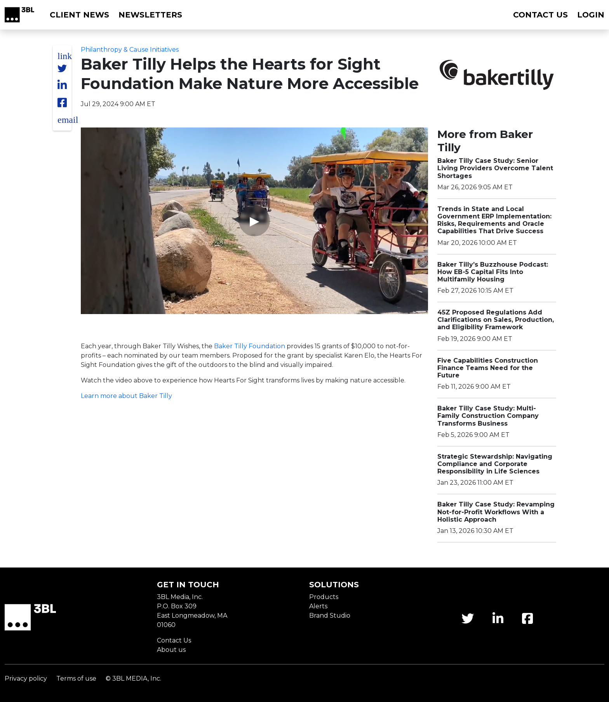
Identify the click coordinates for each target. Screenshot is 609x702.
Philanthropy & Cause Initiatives (130, 49)
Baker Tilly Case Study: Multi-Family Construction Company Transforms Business (488, 416)
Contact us (540, 14)
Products (323, 597)
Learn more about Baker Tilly (126, 396)
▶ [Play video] (254, 220)
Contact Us (174, 640)
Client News (79, 14)
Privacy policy (26, 678)
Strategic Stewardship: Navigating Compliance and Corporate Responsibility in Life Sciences (494, 464)
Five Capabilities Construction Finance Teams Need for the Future (487, 368)
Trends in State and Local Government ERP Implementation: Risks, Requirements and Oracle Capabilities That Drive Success (494, 220)
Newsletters (150, 14)
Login (590, 14)
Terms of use (76, 678)
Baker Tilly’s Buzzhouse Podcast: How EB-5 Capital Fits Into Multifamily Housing (492, 272)
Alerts (318, 606)
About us (171, 649)
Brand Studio (329, 615)
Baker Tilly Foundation (249, 346)
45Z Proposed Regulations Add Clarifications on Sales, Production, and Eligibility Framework (495, 320)
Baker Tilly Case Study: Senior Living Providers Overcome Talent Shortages (495, 168)
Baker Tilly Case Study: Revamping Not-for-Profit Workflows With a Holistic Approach (496, 512)
